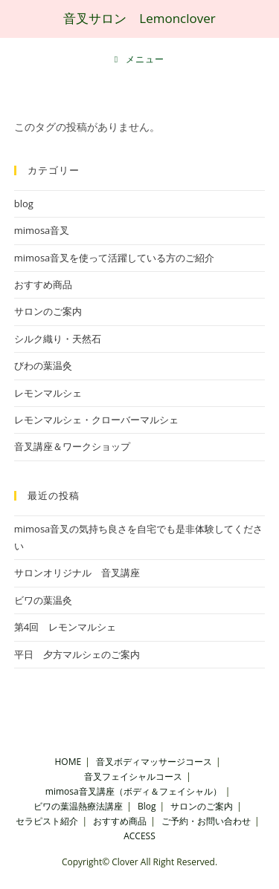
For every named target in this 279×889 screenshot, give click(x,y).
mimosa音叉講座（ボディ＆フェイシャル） (133, 791)
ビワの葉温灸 (43, 600)
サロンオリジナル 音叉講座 (77, 572)
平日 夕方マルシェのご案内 (77, 654)
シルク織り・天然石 (57, 338)
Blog (147, 806)
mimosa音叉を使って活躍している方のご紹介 (114, 257)
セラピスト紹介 (47, 821)
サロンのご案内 (48, 311)
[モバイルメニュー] (140, 59)
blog (23, 203)
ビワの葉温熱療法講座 (78, 806)
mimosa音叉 (42, 230)
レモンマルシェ (48, 393)
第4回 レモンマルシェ (65, 627)
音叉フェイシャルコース (133, 776)
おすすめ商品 (43, 284)
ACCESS (139, 836)
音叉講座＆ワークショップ (72, 446)
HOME (68, 761)
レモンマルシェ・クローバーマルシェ (96, 419)
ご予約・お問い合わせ (206, 821)
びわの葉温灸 (43, 365)
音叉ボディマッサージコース (154, 761)
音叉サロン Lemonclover (139, 18)
